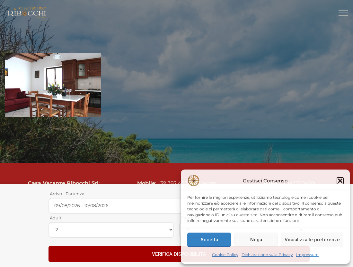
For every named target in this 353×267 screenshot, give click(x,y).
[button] (340, 181)
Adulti (56, 217)
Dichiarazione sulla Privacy (267, 254)
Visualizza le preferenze (312, 239)
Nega (256, 239)
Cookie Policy (225, 254)
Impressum (307, 254)
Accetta (209, 239)
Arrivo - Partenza (67, 193)
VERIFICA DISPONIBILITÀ (179, 254)
